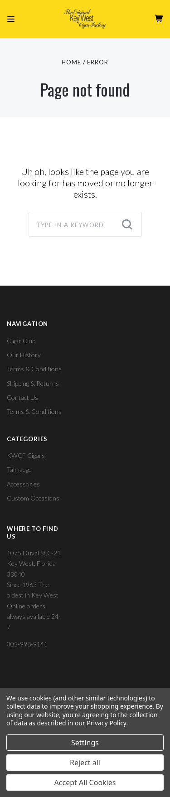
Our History (24, 355)
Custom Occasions (33, 498)
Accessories (23, 484)
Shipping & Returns (33, 383)
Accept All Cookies (85, 782)
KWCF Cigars (26, 455)
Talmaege (19, 469)
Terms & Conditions (34, 369)
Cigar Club (21, 341)
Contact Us (22, 397)
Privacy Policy (106, 723)
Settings (85, 743)
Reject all (85, 763)
